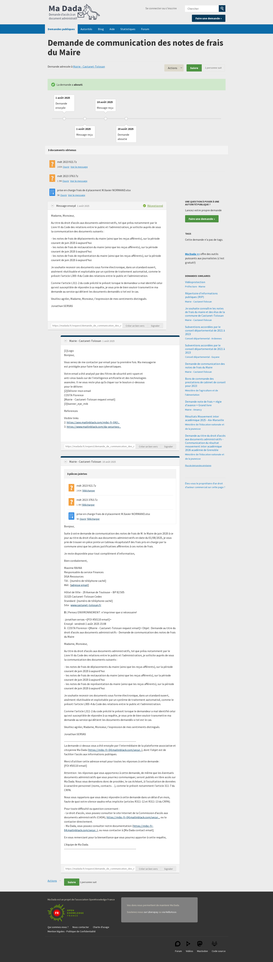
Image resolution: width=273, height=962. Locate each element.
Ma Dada (74, 12)
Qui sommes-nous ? (58, 927)
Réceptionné (155, 205)
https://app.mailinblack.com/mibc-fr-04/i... (93, 422)
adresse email (79, 585)
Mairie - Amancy (193, 409)
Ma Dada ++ (192, 254)
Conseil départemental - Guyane (202, 357)
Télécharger (88, 490)
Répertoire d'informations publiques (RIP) (201, 295)
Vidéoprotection (195, 282)
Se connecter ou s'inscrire (161, 8)
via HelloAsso (169, 912)
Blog (101, 29)
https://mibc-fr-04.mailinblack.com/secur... (115, 750)
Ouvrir (66, 166)
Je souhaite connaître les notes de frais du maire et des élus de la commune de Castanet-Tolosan (205, 312)
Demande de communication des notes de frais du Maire (205, 365)
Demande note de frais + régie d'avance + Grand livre (203, 403)
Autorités (86, 29)
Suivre (194, 68)
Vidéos (189, 947)
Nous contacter (81, 927)
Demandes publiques (61, 29)
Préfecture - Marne (195, 286)
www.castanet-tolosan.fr (86, 605)
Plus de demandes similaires (198, 465)
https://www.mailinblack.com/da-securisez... (94, 426)
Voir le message (79, 166)
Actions (172, 68)
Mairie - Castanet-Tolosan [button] (85, 341)
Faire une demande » (208, 18)
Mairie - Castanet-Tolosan (89, 66)
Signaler (155, 325)
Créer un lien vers (135, 325)
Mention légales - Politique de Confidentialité (72, 931)
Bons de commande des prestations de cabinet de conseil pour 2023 (205, 382)
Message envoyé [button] (66, 205)
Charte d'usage (101, 927)
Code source (219, 947)
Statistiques (127, 29)
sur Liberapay (151, 912)
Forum (145, 29)
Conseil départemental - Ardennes (203, 338)
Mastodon (202, 947)
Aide (112, 29)
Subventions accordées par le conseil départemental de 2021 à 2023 (205, 330)
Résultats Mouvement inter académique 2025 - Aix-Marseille (204, 418)
